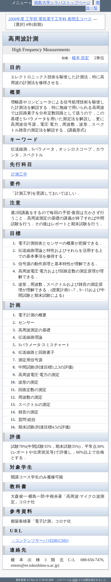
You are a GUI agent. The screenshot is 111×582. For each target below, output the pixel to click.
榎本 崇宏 (80, 58)
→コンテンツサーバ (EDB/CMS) (40, 540)
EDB (75, 579)
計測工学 (19, 174)
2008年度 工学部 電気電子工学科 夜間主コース (50, 19)
